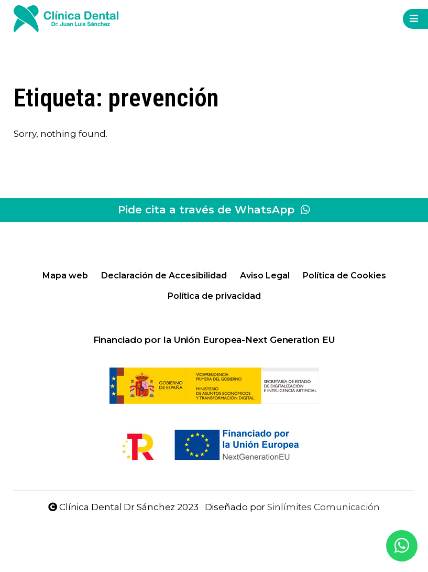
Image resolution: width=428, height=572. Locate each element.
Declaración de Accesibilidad (164, 275)
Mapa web (65, 275)
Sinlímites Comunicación (323, 507)
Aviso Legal (265, 275)
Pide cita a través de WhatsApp (214, 209)
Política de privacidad (214, 296)
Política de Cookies (344, 275)
